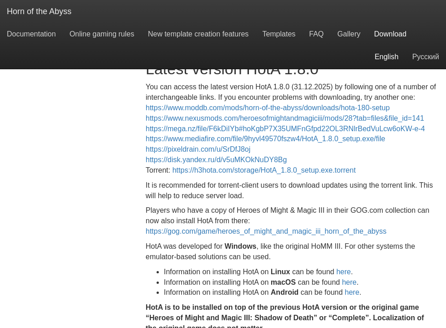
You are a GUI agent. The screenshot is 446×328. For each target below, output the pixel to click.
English (386, 57)
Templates (278, 34)
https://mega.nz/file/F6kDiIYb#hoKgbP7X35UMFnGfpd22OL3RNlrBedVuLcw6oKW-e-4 (285, 129)
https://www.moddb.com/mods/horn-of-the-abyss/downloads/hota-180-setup (268, 108)
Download (390, 34)
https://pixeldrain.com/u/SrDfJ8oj (198, 149)
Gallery (348, 34)
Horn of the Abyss (39, 11)
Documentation (31, 34)
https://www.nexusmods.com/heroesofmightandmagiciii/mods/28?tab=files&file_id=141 (285, 118)
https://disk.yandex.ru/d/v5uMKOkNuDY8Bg (216, 160)
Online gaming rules (102, 34)
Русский (425, 57)
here (343, 272)
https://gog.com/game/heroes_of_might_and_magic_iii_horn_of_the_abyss (266, 231)
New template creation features (198, 34)
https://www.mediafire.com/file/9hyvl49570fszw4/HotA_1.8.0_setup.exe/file (265, 139)
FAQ (316, 34)
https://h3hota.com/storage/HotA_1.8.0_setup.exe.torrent (264, 170)
